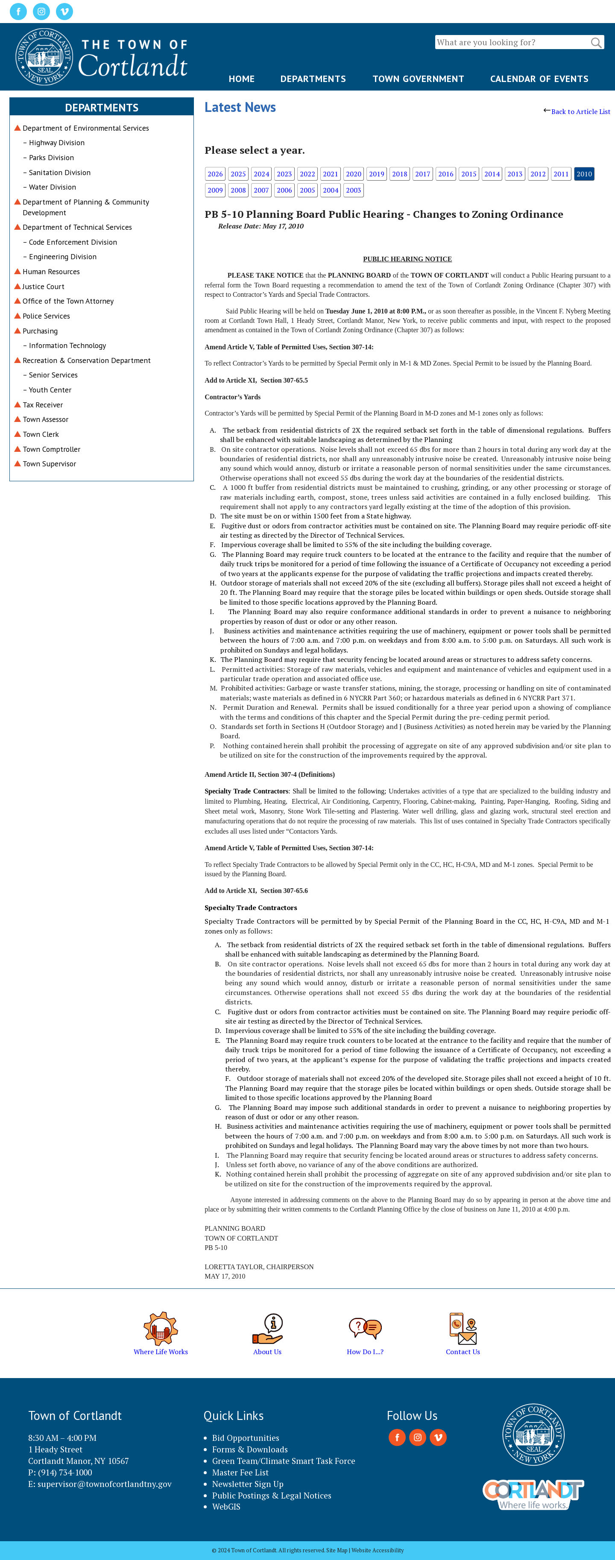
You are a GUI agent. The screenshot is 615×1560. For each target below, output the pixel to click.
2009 (215, 190)
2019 (376, 174)
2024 (261, 174)
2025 (238, 174)
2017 (422, 174)
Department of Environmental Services (86, 128)
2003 (353, 190)
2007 (261, 190)
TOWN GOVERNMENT (418, 79)
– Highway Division (54, 142)
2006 (284, 190)
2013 (515, 174)
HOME (242, 79)
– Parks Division (48, 157)
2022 (307, 174)
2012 (538, 174)
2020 (353, 174)
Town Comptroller (51, 449)
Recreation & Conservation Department (87, 360)
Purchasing (40, 331)
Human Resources (51, 271)
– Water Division (49, 187)
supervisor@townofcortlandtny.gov (105, 1483)
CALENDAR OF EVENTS (539, 79)
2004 (330, 190)
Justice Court (43, 286)
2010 (584, 174)
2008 (238, 190)
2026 (215, 174)
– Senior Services (50, 375)
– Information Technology (64, 345)
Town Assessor (45, 419)
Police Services (46, 316)
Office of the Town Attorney (68, 301)
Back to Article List (577, 111)
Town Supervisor (49, 463)
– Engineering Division (60, 256)
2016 (446, 174)
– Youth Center (47, 390)
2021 (330, 174)
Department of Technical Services (77, 227)
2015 (469, 174)
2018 (399, 174)
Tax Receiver (43, 405)
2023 (284, 174)
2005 (307, 190)
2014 (492, 174)
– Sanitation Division (57, 172)
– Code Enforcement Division (70, 242)
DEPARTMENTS (313, 79)
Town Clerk (41, 434)
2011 (561, 174)
